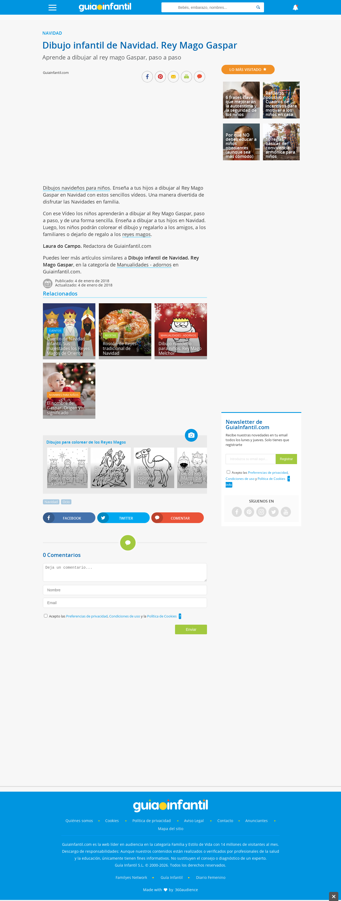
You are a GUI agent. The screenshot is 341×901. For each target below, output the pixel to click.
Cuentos (55, 330)
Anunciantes (256, 820)
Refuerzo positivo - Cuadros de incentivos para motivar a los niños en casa (281, 103)
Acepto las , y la (113, 616)
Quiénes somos (79, 820)
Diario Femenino (210, 877)
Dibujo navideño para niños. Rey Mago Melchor (180, 348)
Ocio (66, 501)
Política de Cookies (162, 616)
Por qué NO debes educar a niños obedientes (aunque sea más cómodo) (241, 145)
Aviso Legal (194, 820)
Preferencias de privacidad (87, 616)
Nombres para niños (63, 395)
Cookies (112, 820)
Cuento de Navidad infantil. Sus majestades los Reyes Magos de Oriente (68, 346)
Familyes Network (131, 877)
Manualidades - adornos (144, 264)
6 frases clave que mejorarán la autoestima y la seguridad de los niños (241, 105)
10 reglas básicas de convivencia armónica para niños (280, 147)
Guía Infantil (172, 877)
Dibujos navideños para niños (76, 188)
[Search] (258, 7)
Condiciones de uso (125, 616)
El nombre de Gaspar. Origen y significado (63, 408)
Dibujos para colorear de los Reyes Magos (86, 442)
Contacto (225, 820)
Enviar (191, 629)
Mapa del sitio (170, 828)
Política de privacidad (152, 820)
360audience (186, 889)
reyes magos (136, 234)
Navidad (52, 33)
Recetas (110, 335)
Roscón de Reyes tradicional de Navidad (120, 348)
